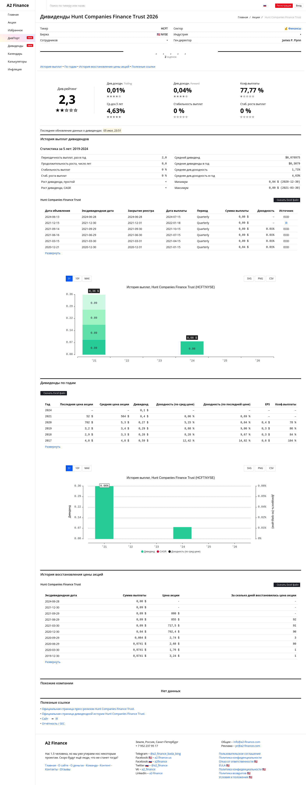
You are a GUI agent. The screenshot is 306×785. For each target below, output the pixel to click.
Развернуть (52, 253)
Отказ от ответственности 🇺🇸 (238, 761)
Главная (243, 17)
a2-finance (156, 773)
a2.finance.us (163, 757)
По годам (70, 66)
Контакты (51, 769)
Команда (92, 765)
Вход (299, 5)
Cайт (46, 718)
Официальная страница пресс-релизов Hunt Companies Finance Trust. (89, 709)
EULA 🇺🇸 (224, 765)
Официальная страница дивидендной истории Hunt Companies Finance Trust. (94, 714)
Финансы (294, 28)
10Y (77, 278)
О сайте (63, 765)
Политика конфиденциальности (240, 757)
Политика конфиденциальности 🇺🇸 (242, 769)
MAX (87, 278)
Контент (105, 765)
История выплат (51, 66)
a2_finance (148, 769)
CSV (270, 278)
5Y (69, 278)
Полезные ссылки (143, 66)
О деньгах (77, 765)
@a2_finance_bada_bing (165, 753)
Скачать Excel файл (287, 200)
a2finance (161, 761)
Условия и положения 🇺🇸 (235, 777)
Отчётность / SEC (54, 723)
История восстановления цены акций (104, 66)
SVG (249, 278)
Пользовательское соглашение (240, 753)
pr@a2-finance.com (247, 746)
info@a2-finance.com (246, 742)
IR (286, 223)
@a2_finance (159, 765)
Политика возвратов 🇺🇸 (234, 773)
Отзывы (65, 769)
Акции (256, 17)
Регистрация (284, 5)
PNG (260, 278)
